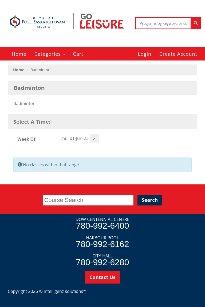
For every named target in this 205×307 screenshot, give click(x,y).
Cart (78, 54)
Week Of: (27, 139)
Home (19, 54)
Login (144, 54)
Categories (49, 54)
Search (150, 200)
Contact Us (102, 277)
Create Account (178, 54)
